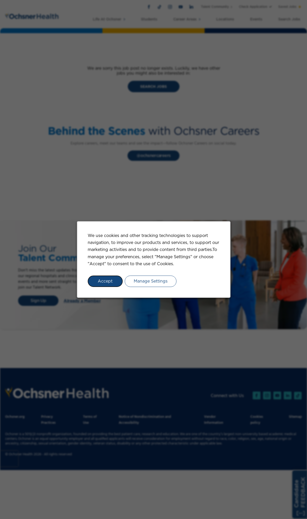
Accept (105, 281)
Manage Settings (150, 281)
